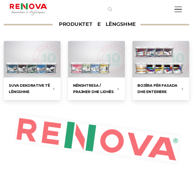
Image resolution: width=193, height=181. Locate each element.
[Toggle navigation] (178, 9)
